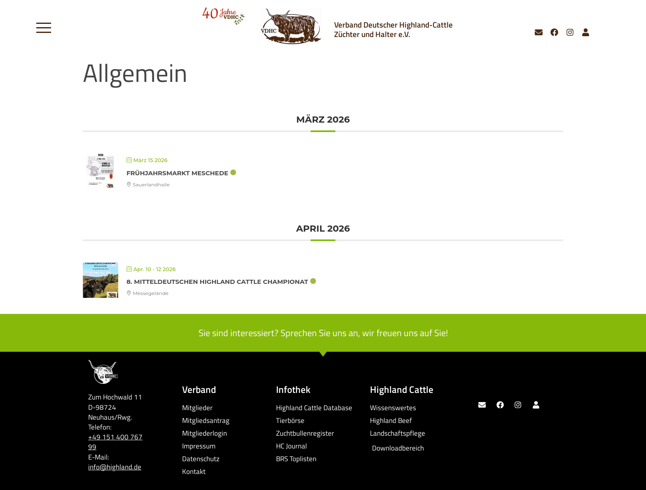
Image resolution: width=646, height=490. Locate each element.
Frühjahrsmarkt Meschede (177, 173)
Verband (199, 389)
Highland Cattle (401, 389)
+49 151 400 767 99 (115, 441)
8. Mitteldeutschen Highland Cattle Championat (217, 282)
